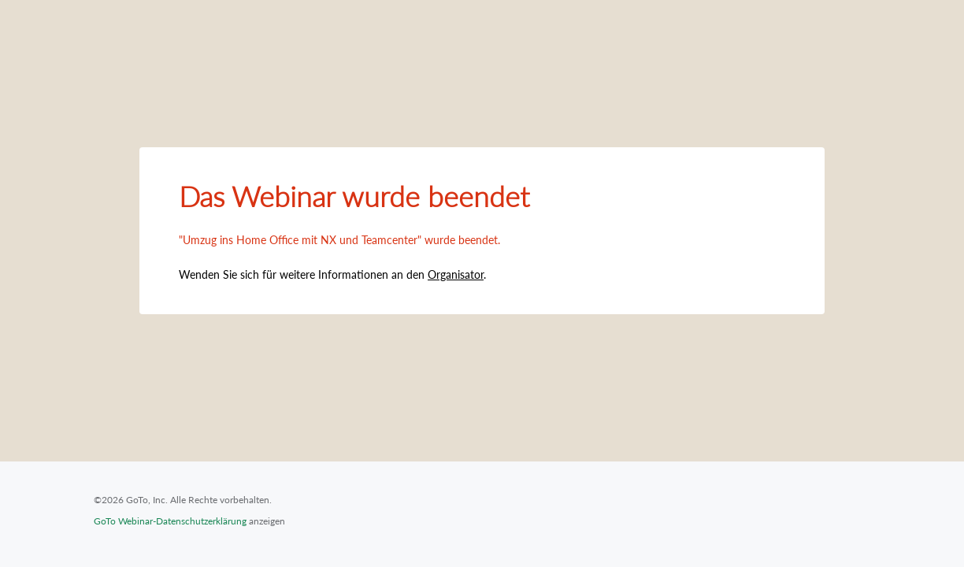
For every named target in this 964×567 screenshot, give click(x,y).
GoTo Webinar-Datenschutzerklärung (170, 521)
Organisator (456, 274)
